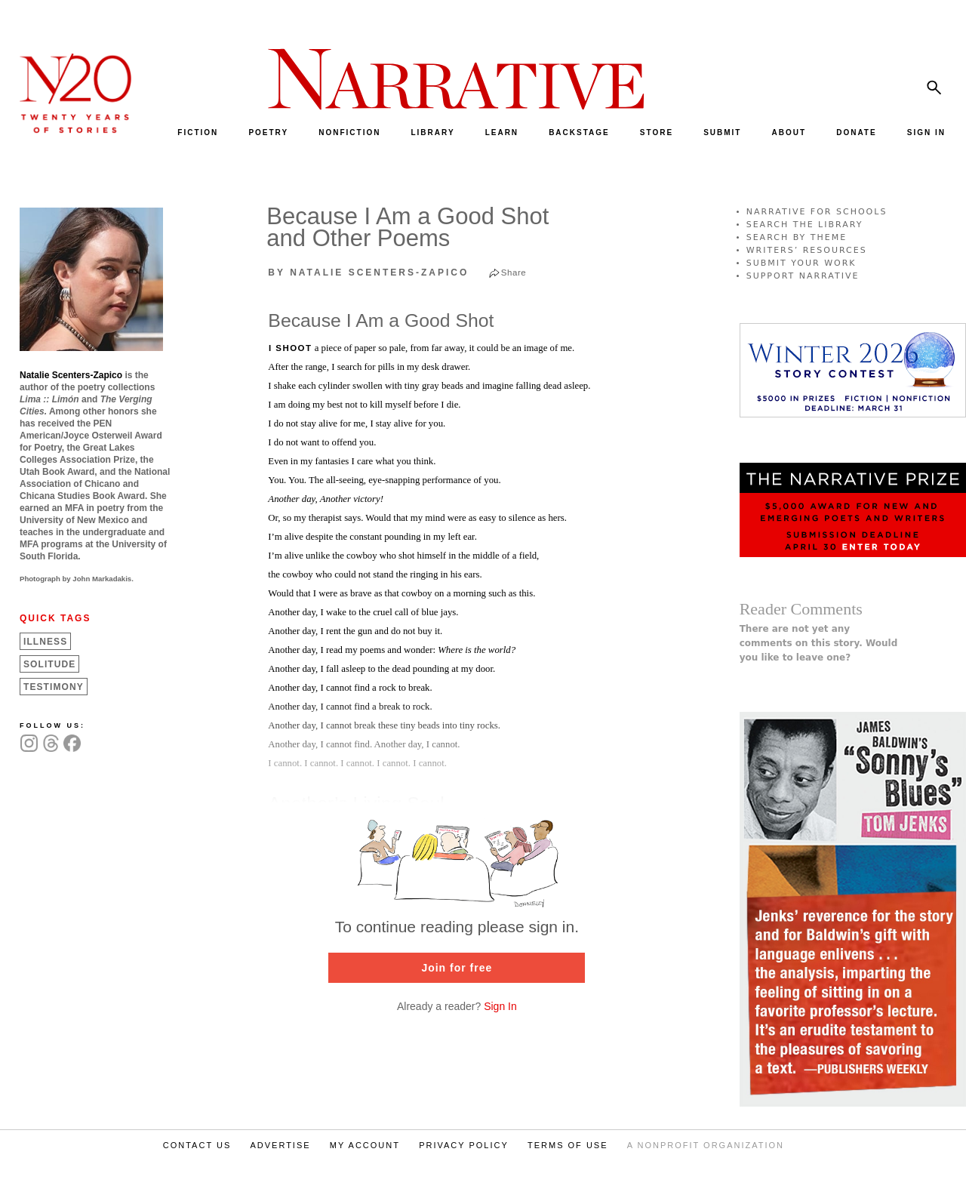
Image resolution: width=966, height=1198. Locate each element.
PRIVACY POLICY (464, 1145)
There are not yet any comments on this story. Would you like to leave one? (819, 643)
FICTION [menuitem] (197, 132)
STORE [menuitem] (656, 132)
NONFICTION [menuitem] (349, 132)
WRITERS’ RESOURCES (806, 250)
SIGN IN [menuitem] (926, 132)
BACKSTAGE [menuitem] (579, 132)
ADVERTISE (280, 1145)
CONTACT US (197, 1145)
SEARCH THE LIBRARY (804, 224)
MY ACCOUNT (365, 1145)
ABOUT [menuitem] (789, 132)
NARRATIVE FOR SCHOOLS (817, 212)
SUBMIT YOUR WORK (801, 263)
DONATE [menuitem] (856, 132)
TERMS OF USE (568, 1145)
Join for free (456, 968)
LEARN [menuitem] (501, 132)
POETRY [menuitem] (268, 132)
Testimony (53, 687)
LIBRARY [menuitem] (432, 132)
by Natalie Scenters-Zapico (368, 272)
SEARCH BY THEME (797, 237)
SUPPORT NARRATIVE (803, 276)
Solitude (49, 664)
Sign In (500, 1006)
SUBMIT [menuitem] (722, 132)
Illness (45, 641)
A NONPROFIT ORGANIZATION (705, 1145)
